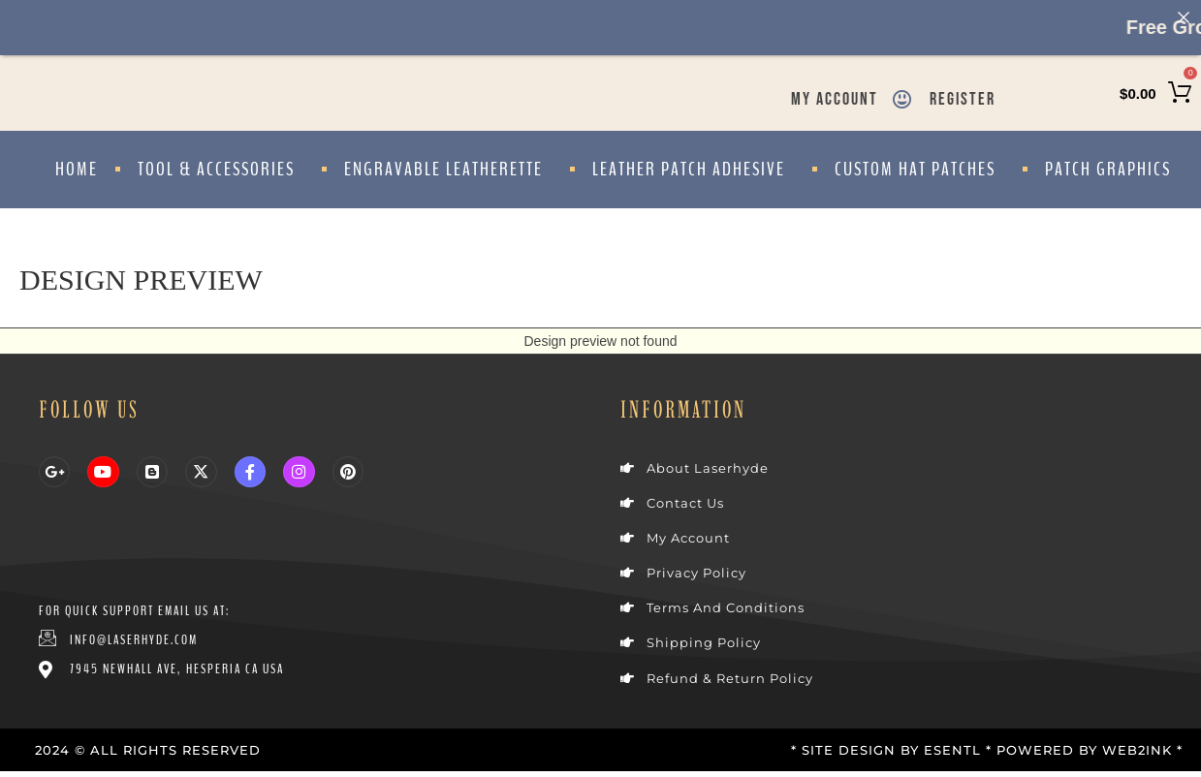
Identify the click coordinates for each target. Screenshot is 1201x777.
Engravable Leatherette (448, 169)
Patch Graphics (1108, 169)
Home (76, 169)
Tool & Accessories (221, 169)
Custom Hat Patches (920, 169)
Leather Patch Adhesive (693, 169)
